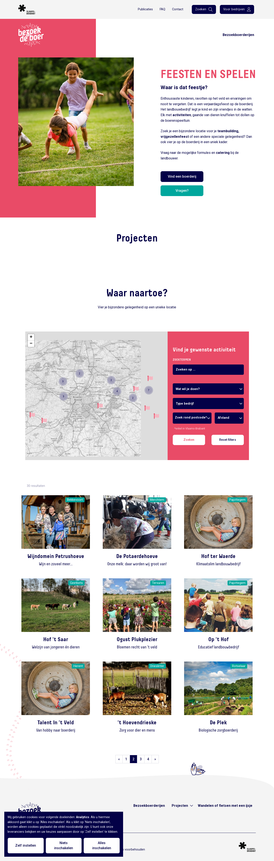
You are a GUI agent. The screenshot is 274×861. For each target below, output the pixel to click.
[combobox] (208, 389)
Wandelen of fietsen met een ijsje (225, 806)
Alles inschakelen (101, 845)
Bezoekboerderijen (238, 35)
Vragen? (182, 191)
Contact (177, 9)
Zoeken (188, 440)
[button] (44, 420)
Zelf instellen (25, 845)
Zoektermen (182, 359)
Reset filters (227, 440)
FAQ (162, 9)
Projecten (180, 806)
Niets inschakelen (63, 845)
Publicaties (145, 9)
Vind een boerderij (182, 176)
